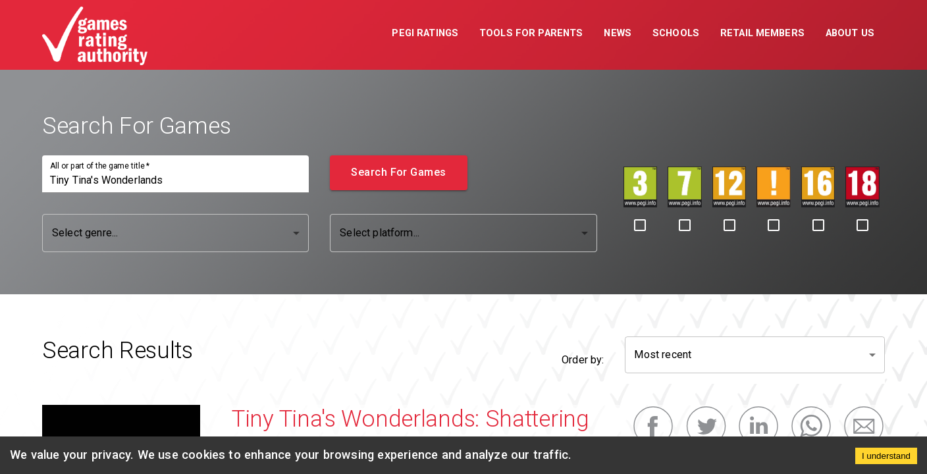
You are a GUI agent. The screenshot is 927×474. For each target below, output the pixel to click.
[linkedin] (758, 426)
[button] (425, 35)
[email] (864, 426)
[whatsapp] (811, 426)
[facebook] (653, 426)
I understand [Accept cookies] (886, 456)
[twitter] (706, 426)
